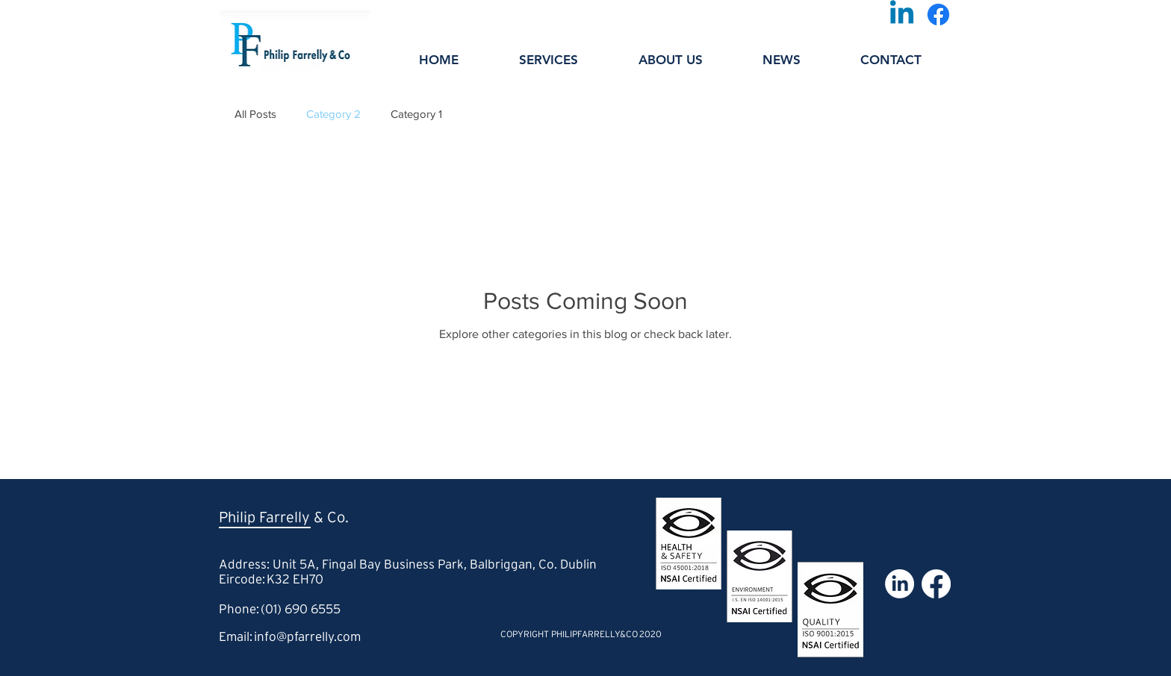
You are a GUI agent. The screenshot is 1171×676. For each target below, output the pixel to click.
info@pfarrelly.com (307, 637)
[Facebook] (938, 14)
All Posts (255, 113)
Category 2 (333, 113)
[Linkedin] (901, 14)
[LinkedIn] (899, 583)
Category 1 (416, 113)
